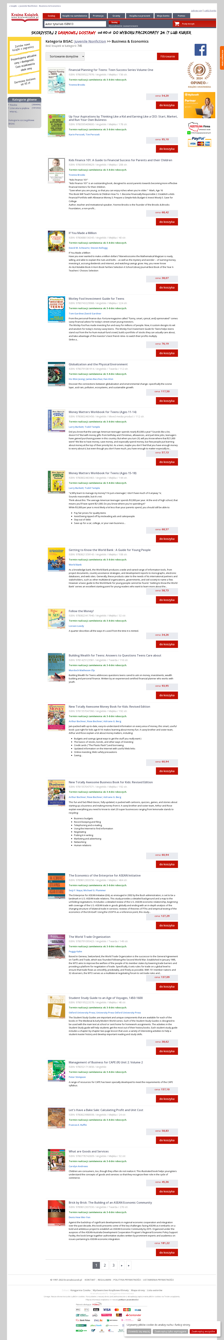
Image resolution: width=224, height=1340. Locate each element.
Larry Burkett (76, 426)
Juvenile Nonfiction (90, 41)
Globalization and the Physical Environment (98, 364)
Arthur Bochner (77, 721)
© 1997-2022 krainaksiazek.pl (66, 1279)
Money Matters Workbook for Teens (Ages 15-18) (102, 473)
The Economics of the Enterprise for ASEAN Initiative (105, 875)
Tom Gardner (76, 313)
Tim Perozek (92, 134)
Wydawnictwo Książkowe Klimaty (111, 1290)
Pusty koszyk (188, 23)
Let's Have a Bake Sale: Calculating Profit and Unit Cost (106, 1110)
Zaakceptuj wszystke (203, 1331)
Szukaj (51, 15)
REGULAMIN (104, 1279)
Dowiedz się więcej (139, 1331)
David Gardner (93, 313)
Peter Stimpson (77, 1077)
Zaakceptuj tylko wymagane (170, 1331)
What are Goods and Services (89, 1151)
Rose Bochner (94, 721)
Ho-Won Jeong (77, 379)
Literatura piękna (19, 108)
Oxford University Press (82, 1012)
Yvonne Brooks (77, 84)
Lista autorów (154, 1290)
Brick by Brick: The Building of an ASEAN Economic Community (110, 1202)
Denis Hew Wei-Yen (79, 1217)
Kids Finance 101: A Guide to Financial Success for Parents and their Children (120, 160)
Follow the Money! (81, 611)
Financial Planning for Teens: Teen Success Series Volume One (111, 70)
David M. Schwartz (79, 247)
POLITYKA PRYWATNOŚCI (127, 1279)
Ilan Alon (108, 379)
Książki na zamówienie (74, 15)
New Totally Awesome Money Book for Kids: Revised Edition (109, 707)
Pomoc (181, 15)
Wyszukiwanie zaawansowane (123, 25)
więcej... (14, 111)
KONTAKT (90, 1279)
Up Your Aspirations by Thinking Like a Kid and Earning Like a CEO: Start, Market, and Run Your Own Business (123, 118)
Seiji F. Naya (75, 890)
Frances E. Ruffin (78, 1124)
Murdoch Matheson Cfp (82, 670)
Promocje (98, 15)
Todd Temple (92, 426)
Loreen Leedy (76, 625)
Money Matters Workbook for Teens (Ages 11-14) (102, 412)
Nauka (13, 104)
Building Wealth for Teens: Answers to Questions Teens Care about (115, 655)
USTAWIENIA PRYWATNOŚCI (158, 1279)
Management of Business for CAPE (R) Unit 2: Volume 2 (106, 1062)
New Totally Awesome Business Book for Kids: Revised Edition (111, 782)
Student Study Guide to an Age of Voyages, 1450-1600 (106, 998)
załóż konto (210, 10)
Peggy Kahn (75, 951)
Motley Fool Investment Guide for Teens (96, 299)
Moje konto (163, 15)
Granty (116, 15)
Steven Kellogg (99, 247)
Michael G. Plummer (94, 890)
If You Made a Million (83, 233)
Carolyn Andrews (78, 1166)
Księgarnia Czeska (80, 1290)
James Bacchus (93, 379)
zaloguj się (196, 10)
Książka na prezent (140, 15)
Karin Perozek (76, 134)
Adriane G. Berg (112, 721)
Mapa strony (138, 1290)
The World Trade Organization (89, 937)
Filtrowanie (167, 56)
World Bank (75, 564)
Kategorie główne (24, 99)
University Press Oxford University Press (118, 1012)
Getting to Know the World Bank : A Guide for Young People (110, 550)
